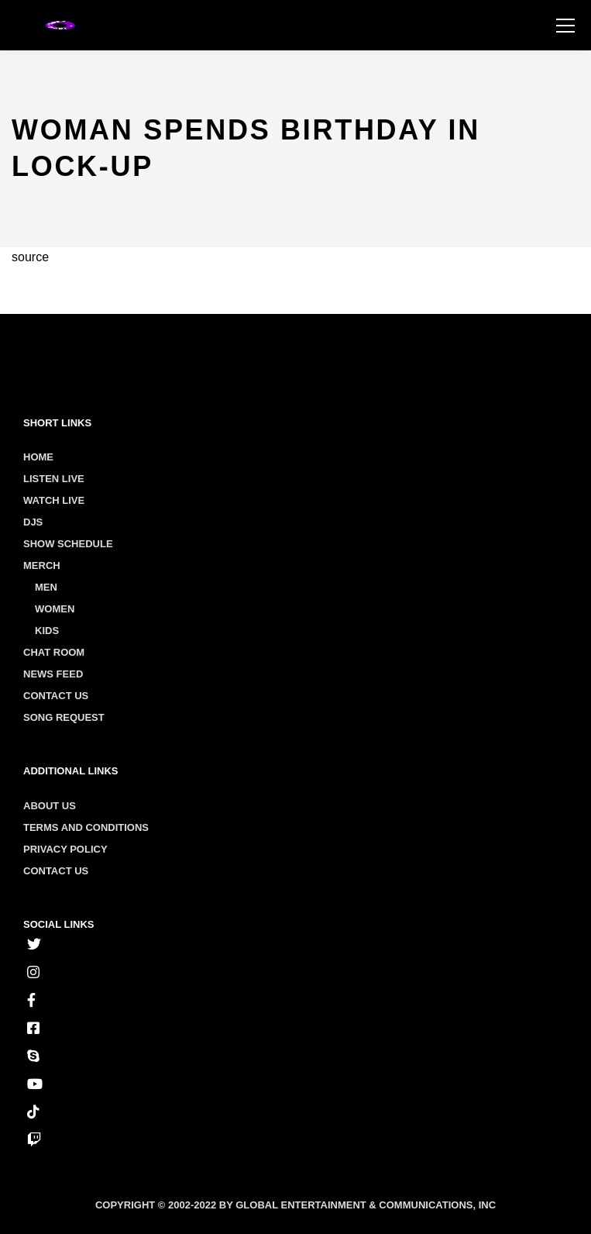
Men (46, 587)
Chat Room (53, 652)
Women (54, 609)
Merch (41, 565)
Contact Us (55, 695)
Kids (47, 630)
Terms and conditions (86, 827)
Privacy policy (65, 849)
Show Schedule (68, 544)
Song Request (64, 717)
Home (38, 457)
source (30, 257)
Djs (33, 522)
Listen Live (53, 478)
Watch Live (53, 500)
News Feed (53, 674)
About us (49, 806)
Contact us (55, 871)
